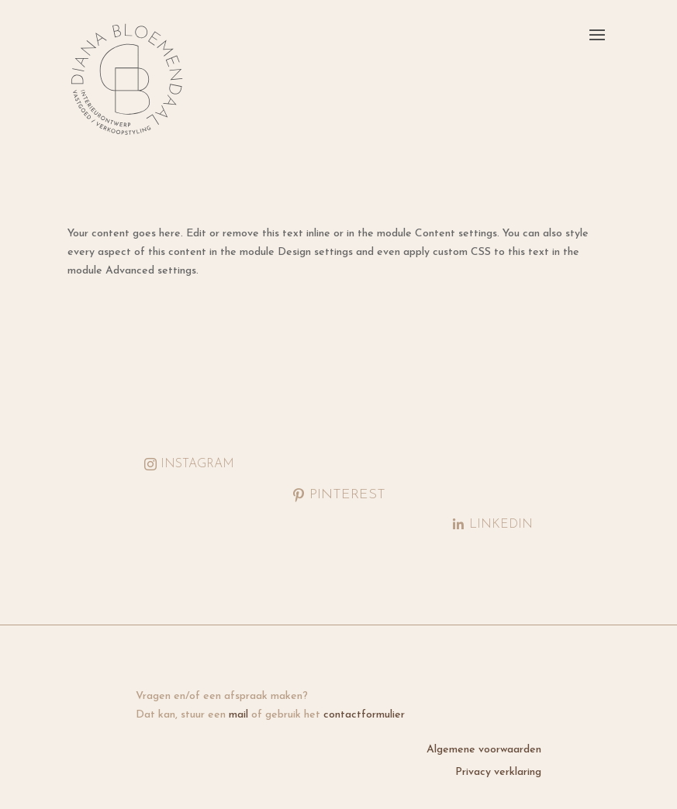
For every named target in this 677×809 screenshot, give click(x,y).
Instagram (197, 464)
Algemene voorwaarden (484, 750)
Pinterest (347, 494)
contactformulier (364, 715)
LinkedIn (501, 524)
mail (238, 715)
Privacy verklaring (498, 772)
